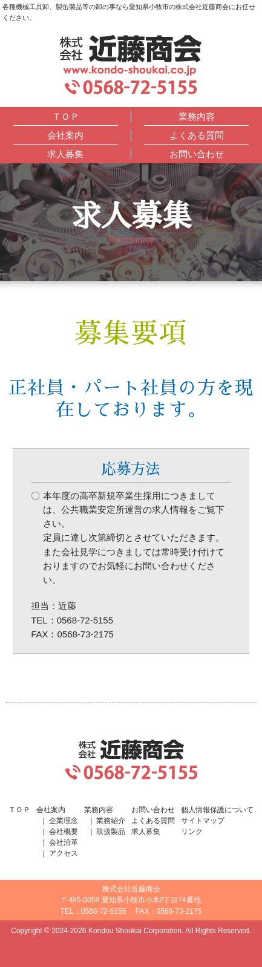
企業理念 (63, 820)
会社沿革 (63, 842)
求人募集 (65, 154)
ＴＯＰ (65, 116)
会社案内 (65, 135)
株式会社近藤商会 (130, 55)
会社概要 (63, 831)
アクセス (63, 853)
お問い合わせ (196, 154)
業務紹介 (110, 820)
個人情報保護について (217, 810)
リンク (192, 831)
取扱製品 (110, 831)
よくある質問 (196, 135)
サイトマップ (202, 820)
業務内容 (196, 116)
